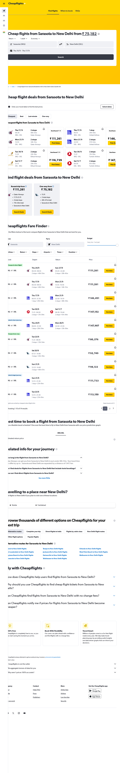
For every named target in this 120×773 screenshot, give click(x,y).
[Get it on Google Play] (96, 684)
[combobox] (42, 38)
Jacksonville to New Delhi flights (59, 545)
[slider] (117, 247)
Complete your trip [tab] (40, 525)
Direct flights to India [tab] (60, 525)
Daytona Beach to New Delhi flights (26, 548)
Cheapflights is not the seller (65, 657)
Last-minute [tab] (39, 116)
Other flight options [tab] (22, 530)
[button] (4, 3)
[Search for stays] (4, 15)
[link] (24, 214)
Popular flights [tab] (39, 530)
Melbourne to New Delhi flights (93, 548)
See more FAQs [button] (48, 471)
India (19, 86)
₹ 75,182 (96, 33)
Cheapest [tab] (18, 116)
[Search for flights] (4, 10)
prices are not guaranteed (59, 650)
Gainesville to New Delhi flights (59, 548)
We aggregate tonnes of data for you (65, 661)
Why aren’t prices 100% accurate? (65, 665)
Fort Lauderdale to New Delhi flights (26, 545)
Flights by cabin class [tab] (81, 525)
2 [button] (109, 399)
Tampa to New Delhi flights (57, 542)
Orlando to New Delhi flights (92, 542)
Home (13, 86)
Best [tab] (28, 116)
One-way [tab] (52, 116)
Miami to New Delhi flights (23, 542)
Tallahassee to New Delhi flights (59, 552)
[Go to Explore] (4, 25)
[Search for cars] (4, 20)
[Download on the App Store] (96, 689)
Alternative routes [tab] (21, 525)
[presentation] (105, 34)
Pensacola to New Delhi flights (24, 552)
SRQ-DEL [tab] (64, 423)
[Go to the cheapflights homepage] (17, 3)
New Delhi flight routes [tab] (102, 525)
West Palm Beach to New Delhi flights (96, 545)
